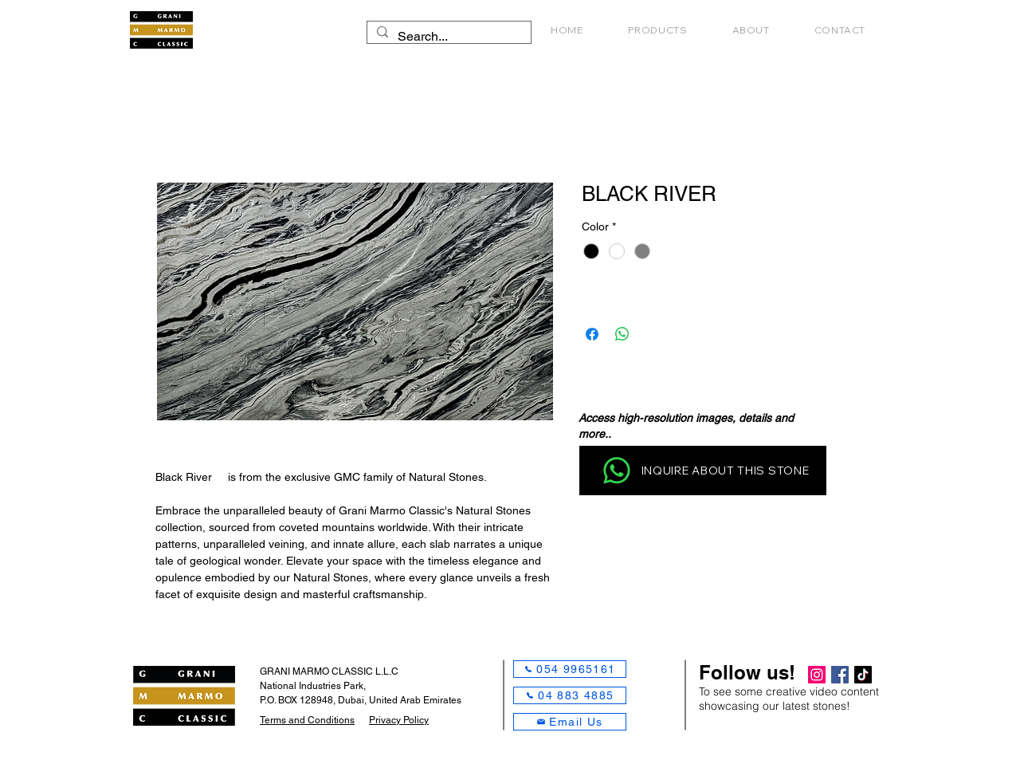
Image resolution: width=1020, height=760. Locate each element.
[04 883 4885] (569, 695)
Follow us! (747, 672)
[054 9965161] (569, 669)
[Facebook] (840, 674)
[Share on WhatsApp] (622, 334)
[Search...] (447, 37)
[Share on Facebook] (592, 334)
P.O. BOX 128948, (299, 700)
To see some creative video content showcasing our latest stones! (789, 698)
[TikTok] (863, 674)
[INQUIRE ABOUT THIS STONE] (702, 470)
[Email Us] (569, 721)
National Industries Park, (313, 685)
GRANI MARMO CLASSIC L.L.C (329, 671)
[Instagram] (817, 674)
